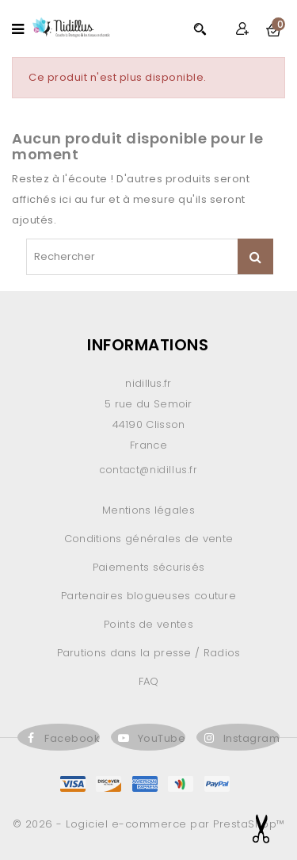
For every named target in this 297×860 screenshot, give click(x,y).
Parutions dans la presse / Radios (149, 652)
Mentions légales (148, 510)
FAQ (149, 681)
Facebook (72, 738)
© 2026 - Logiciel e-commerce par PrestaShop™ (149, 823)
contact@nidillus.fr (148, 469)
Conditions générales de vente (149, 538)
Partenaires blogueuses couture (148, 595)
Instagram (251, 738)
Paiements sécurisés (149, 567)
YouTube (162, 738)
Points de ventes (148, 624)
